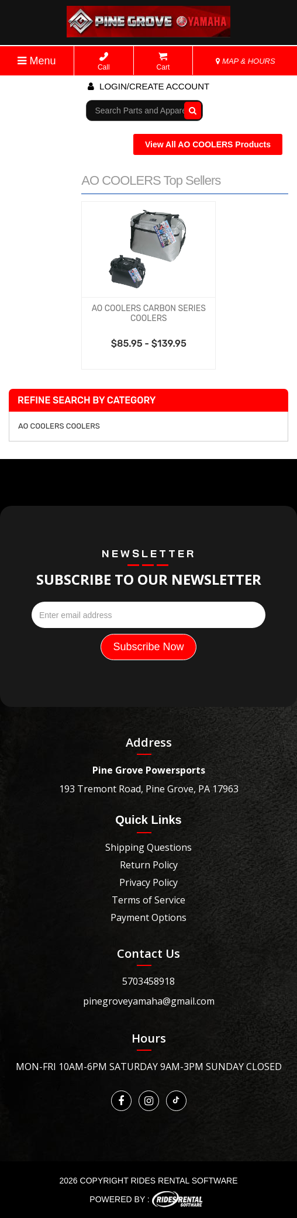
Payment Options (148, 917)
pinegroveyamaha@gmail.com (149, 1001)
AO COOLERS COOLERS (59, 426)
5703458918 (148, 981)
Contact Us (148, 953)
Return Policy (149, 865)
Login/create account (148, 86)
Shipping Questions (148, 847)
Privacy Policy (148, 882)
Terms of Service (148, 900)
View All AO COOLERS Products (208, 144)
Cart (163, 61)
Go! (189, 110)
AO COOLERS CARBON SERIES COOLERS (149, 313)
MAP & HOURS (245, 61)
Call (104, 61)
